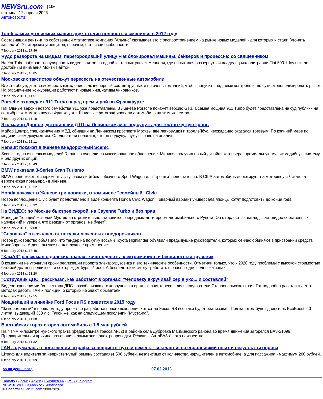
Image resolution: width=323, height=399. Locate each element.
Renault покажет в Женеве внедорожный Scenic (55, 147)
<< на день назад (18, 369)
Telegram (85, 381)
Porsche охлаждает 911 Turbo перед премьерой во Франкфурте (72, 101)
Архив (36, 381)
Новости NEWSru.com (24, 389)
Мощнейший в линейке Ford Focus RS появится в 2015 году (68, 302)
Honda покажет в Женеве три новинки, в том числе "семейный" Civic (79, 192)
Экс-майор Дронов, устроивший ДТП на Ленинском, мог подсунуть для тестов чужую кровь (105, 124)
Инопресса (54, 385)
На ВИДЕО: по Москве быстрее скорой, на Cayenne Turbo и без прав (78, 211)
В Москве (34, 385)
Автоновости (13, 17)
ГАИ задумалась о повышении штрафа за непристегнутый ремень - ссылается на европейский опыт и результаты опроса (139, 347)
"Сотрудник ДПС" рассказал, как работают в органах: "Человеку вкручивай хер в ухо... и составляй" (114, 279)
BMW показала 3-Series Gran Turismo (42, 170)
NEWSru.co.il (13, 385)
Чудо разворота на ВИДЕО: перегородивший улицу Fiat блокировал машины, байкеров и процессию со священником (134, 56)
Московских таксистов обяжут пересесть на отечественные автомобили (83, 79)
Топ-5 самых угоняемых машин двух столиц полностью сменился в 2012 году (89, 33)
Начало (9, 381)
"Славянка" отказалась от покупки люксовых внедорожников (71, 233)
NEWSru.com (22, 6)
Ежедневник (54, 381)
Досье (23, 381)
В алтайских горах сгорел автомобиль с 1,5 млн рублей (64, 324)
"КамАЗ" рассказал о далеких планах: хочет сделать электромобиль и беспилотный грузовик (107, 256)
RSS (71, 381)
